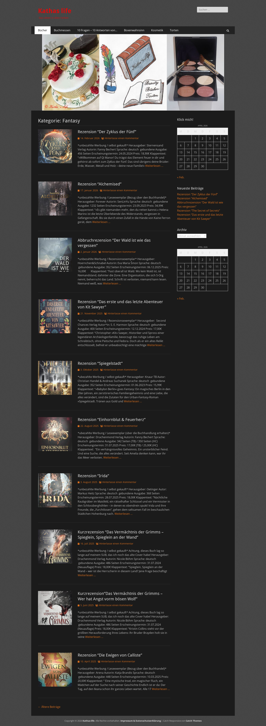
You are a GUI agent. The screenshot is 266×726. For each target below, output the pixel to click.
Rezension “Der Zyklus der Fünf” (107, 131)
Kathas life (54, 11)
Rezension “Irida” (93, 475)
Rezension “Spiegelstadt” (100, 363)
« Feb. (180, 177)
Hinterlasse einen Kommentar (122, 138)
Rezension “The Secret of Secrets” (198, 210)
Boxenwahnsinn (134, 30)
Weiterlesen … (154, 166)
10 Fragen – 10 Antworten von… (97, 30)
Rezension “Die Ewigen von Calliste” (110, 655)
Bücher (42, 30)
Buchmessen (62, 30)
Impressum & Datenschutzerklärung (140, 720)
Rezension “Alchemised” (99, 184)
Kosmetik (157, 30)
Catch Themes (194, 720)
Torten (174, 30)
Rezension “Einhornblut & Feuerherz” (112, 419)
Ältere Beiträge (49, 707)
